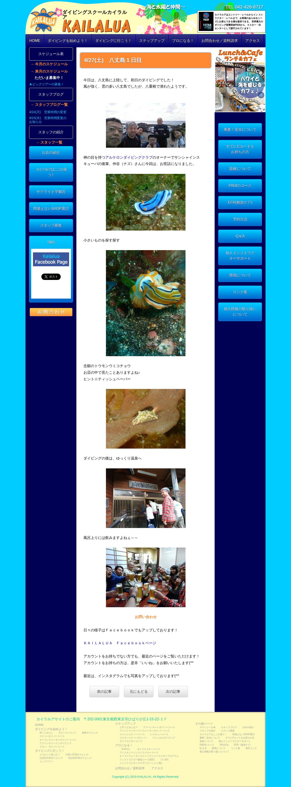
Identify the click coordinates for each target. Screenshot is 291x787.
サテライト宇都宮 (50, 192)
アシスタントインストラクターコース (139, 752)
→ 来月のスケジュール (49, 71)
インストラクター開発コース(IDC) (137, 759)
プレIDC (164, 759)
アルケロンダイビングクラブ (129, 157)
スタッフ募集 (51, 225)
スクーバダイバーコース (52, 736)
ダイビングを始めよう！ (68, 41)
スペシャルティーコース (132, 734)
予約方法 (240, 219)
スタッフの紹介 (51, 132)
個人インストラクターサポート (240, 255)
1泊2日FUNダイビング (51, 758)
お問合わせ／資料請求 (219, 41)
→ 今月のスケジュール (49, 64)
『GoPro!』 (125, 749)
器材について (240, 169)
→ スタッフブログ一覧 (49, 105)
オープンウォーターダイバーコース (58, 740)
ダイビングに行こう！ (113, 41)
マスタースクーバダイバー (133, 737)
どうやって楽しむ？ (50, 754)
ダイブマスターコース (131, 741)
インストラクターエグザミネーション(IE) (141, 763)
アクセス (252, 41)
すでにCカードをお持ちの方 (240, 149)
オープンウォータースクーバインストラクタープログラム (149, 756)
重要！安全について (240, 130)
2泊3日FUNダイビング (80, 758)
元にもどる (139, 691)
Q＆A (240, 236)
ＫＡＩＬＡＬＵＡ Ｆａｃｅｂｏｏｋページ (119, 643)
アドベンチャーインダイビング (55, 743)
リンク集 (240, 292)
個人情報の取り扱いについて (240, 311)
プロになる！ (183, 41)
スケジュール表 (51, 54)
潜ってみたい (46, 732)
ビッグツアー (46, 761)
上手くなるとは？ (129, 727)
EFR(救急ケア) (240, 202)
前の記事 (104, 691)
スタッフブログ (51, 94)
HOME (34, 41)
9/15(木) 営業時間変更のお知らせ (47, 120)
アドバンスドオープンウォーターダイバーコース (145, 730)
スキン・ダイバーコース (52, 746)
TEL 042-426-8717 (244, 6)
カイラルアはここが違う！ (51, 172)
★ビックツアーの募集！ (46, 84)
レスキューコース (159, 734)
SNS (51, 242)
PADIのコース (240, 186)
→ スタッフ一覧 (49, 142)
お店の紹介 (51, 153)
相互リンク (251, 748)
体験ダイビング (90, 732)
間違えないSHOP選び (51, 209)
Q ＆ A (203, 748)
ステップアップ (152, 41)
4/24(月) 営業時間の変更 (47, 112)
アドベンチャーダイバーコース (159, 727)
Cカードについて (67, 732)
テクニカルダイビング (163, 737)
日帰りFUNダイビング (76, 754)
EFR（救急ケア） (243, 745)
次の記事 (173, 691)
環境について (240, 275)
